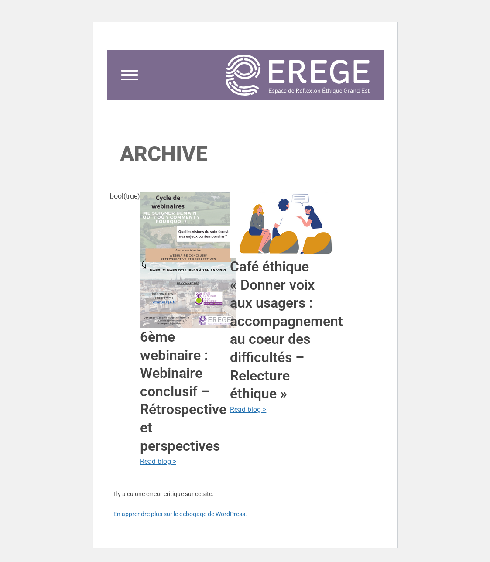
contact (352, 37)
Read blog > (158, 461)
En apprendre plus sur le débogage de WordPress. (180, 514)
